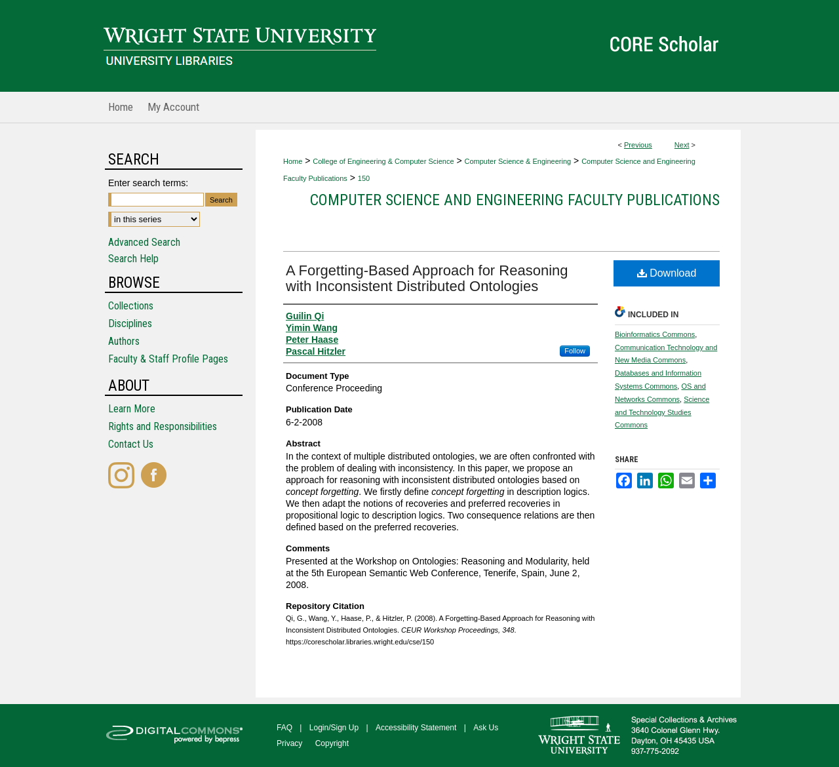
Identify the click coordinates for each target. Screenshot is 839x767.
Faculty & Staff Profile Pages (168, 359)
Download (667, 273)
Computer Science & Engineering (518, 161)
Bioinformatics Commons (655, 334)
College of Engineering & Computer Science (383, 161)
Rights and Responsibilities (162, 426)
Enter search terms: (148, 183)
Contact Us (130, 444)
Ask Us (485, 727)
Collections (130, 306)
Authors (124, 341)
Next (682, 145)
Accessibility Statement (416, 727)
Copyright (332, 743)
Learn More (131, 409)
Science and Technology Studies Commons (662, 412)
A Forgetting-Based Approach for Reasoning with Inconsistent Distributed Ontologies (427, 278)
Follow (574, 351)
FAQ (284, 727)
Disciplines (130, 323)
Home (292, 161)
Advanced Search (144, 242)
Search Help (133, 258)
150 (364, 178)
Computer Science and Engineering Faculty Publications (515, 200)
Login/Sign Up (334, 727)
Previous (638, 145)
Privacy (289, 743)
